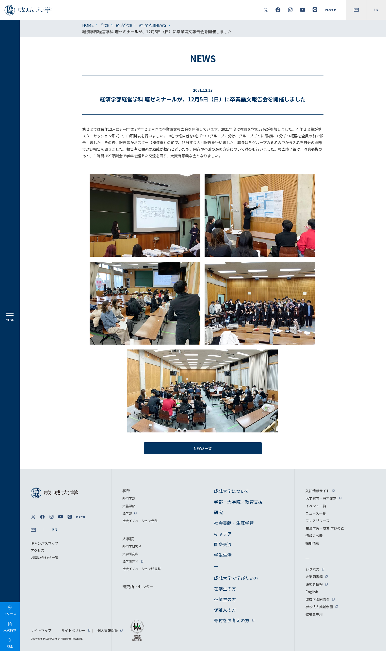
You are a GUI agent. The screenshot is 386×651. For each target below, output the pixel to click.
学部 (105, 25)
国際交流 (223, 544)
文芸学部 (128, 506)
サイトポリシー (73, 630)
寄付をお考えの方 (231, 620)
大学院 (128, 538)
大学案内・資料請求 (321, 498)
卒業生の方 (225, 599)
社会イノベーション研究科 (141, 568)
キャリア (223, 533)
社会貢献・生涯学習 (234, 523)
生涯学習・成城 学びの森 (325, 528)
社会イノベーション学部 (140, 520)
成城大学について (231, 491)
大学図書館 (314, 576)
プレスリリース (317, 520)
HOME (88, 25)
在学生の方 (225, 588)
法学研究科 (130, 561)
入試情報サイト (318, 490)
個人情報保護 (107, 630)
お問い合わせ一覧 (44, 557)
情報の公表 (314, 535)
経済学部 (124, 25)
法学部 (127, 513)
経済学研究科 (132, 546)
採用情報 (312, 543)
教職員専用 (314, 614)
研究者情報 (314, 584)
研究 (218, 512)
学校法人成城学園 (319, 606)
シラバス (312, 569)
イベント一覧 (316, 505)
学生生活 (223, 555)
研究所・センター (138, 586)
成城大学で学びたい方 (236, 578)
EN (376, 9)
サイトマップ (41, 630)
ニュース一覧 (316, 513)
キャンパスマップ (44, 543)
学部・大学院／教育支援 (238, 501)
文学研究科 (130, 554)
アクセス (37, 550)
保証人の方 (225, 609)
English (312, 591)
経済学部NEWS (152, 25)
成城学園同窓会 (318, 599)
